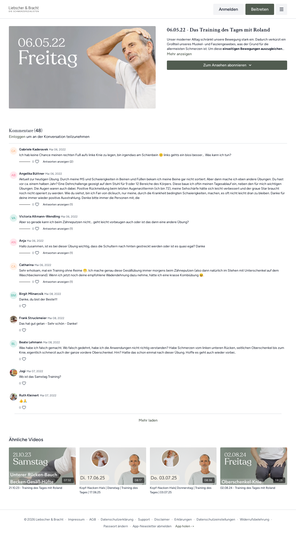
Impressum (76, 519)
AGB (92, 519)
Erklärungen (183, 519)
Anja (22, 241)
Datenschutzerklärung (117, 519)
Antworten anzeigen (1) (58, 204)
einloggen (17, 136)
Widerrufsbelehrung (254, 519)
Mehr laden (148, 420)
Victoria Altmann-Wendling (39, 216)
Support (144, 519)
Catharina (26, 265)
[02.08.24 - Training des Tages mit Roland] (253, 488)
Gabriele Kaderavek (33, 149)
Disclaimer (162, 519)
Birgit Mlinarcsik (31, 294)
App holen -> (184, 526)
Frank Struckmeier (33, 318)
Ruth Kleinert (29, 395)
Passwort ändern (115, 526)
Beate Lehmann (30, 342)
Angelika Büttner (31, 174)
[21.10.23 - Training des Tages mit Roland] (42, 488)
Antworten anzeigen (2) (58, 161)
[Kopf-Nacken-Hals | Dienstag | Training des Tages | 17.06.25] (112, 490)
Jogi (22, 371)
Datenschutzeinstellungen (215, 519)
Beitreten (259, 9)
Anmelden (228, 9)
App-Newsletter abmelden (152, 526)
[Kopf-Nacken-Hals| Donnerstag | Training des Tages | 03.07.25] (183, 490)
